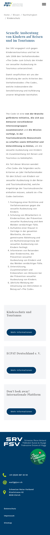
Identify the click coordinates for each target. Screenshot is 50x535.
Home (7, 15)
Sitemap (8, 522)
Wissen (16, 15)
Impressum (9, 515)
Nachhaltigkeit (30, 15)
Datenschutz (10, 508)
